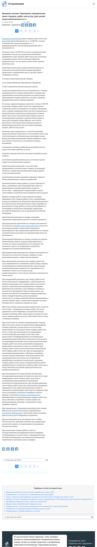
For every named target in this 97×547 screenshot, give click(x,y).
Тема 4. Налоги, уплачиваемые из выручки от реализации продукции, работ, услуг (40, 497)
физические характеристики (26, 226)
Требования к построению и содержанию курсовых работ (30, 494)
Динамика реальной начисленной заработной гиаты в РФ (30, 492)
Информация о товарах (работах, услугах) (23, 511)
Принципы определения (12, 39)
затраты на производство (29, 395)
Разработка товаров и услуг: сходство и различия (26, 502)
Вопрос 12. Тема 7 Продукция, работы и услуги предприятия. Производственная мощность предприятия (49, 499)
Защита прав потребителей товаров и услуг (24, 504)
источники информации (12, 413)
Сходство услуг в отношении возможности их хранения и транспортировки (37, 506)
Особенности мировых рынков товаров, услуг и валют (28, 509)
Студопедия (13, 4)
